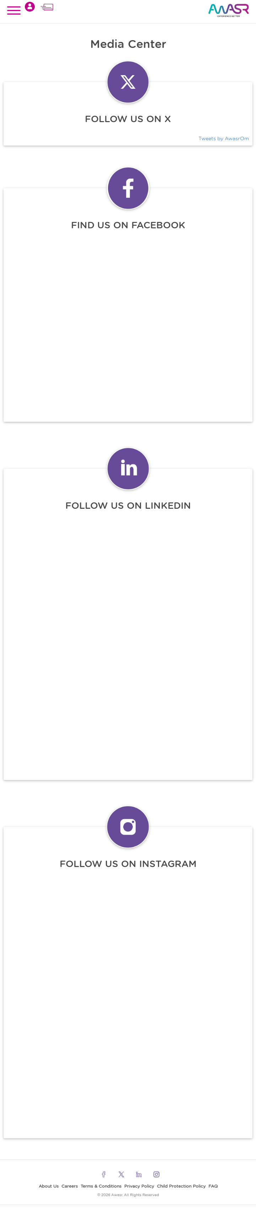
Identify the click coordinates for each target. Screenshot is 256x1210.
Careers (69, 1186)
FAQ (213, 1186)
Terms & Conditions (101, 1186)
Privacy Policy (139, 1186)
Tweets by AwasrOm (223, 138)
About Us (49, 1186)
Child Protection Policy (181, 1186)
